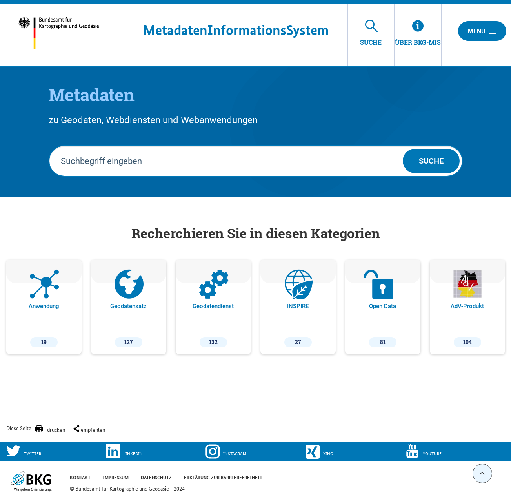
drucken (56, 429)
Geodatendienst (213, 308)
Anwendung (44, 308)
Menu (482, 31)
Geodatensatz (128, 308)
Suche (431, 161)
